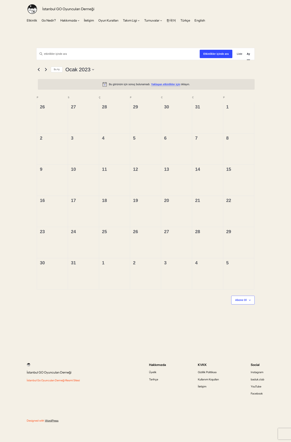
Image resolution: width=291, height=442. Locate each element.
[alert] (146, 84)
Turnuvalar (151, 20)
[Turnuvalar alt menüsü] (161, 20)
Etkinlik (32, 20)
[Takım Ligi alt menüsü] (139, 20)
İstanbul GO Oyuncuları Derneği (68, 9)
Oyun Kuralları (108, 20)
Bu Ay (57, 69)
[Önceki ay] (38, 69)
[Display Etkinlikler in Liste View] (239, 54)
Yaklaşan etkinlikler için (165, 84)
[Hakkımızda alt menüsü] (78, 20)
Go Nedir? (49, 20)
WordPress (51, 420)
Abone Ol (241, 300)
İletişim (89, 20)
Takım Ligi (130, 20)
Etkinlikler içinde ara (216, 53)
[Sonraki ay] (46, 69)
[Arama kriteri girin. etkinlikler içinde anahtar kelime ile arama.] (118, 54)
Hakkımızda (68, 20)
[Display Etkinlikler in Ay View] (248, 54)
